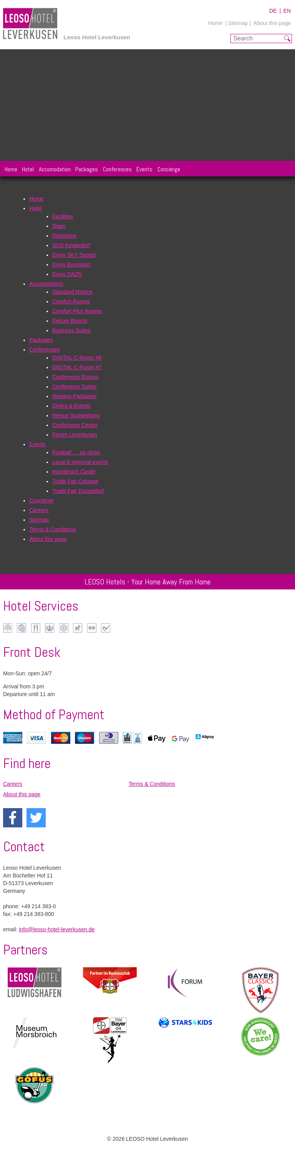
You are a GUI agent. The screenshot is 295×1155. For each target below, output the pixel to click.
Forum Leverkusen (74, 435)
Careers (38, 510)
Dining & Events (71, 406)
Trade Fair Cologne (75, 481)
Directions (64, 236)
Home (215, 23)
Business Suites (71, 330)
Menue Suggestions (76, 415)
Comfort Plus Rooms (77, 311)
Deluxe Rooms (70, 321)
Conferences (117, 169)
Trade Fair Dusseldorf (78, 491)
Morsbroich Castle (74, 472)
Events (144, 169)
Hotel (28, 169)
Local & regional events (80, 462)
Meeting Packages (74, 396)
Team (58, 226)
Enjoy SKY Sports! (74, 255)
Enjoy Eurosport (71, 264)
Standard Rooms (72, 292)
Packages (86, 169)
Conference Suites (74, 386)
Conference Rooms (75, 377)
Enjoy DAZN (67, 274)
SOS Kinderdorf (71, 245)
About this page (272, 23)
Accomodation (55, 169)
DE (273, 11)
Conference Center (75, 425)
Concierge (168, 169)
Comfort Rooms (71, 301)
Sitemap (39, 520)
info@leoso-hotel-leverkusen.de (56, 929)
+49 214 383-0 (38, 906)
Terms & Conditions (52, 529)
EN (287, 11)
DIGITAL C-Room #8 (76, 358)
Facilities (62, 216)
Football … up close (76, 452)
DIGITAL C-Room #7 (76, 367)
